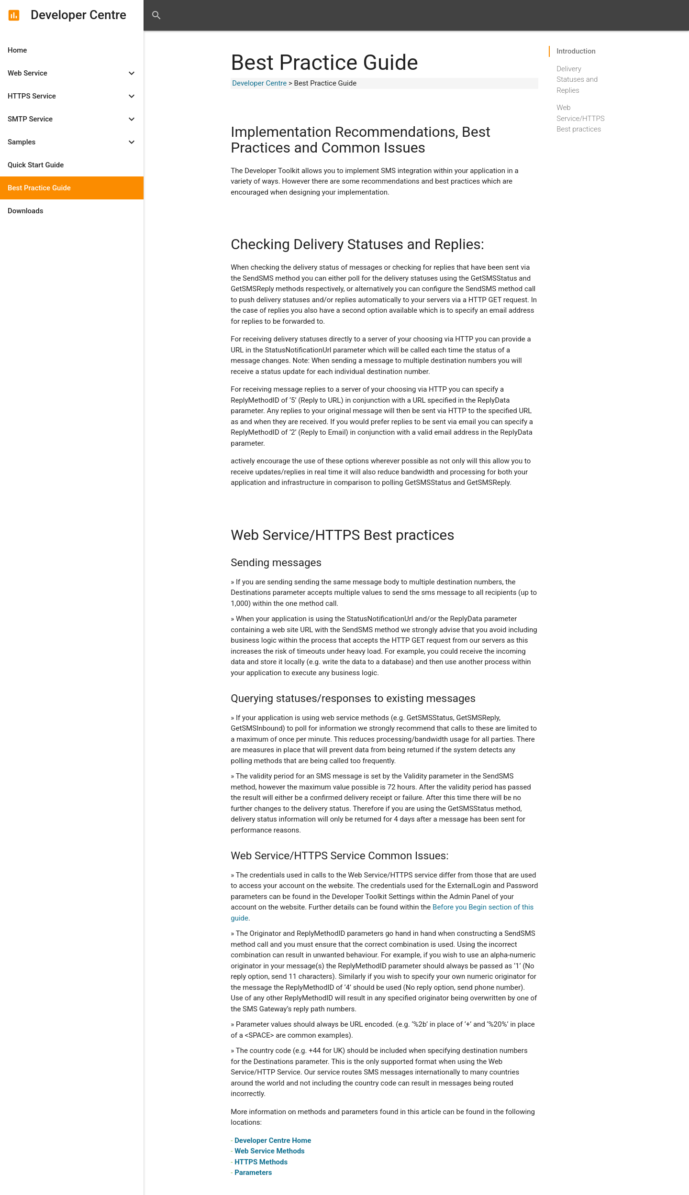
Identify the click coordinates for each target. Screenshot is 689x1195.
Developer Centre (259, 83)
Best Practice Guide (39, 188)
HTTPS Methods (261, 1162)
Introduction (576, 51)
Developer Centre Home (272, 1140)
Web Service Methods (269, 1151)
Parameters (253, 1172)
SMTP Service (73, 119)
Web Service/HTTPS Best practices (580, 108)
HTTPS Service (73, 96)
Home (17, 50)
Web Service (73, 73)
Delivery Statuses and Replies (577, 70)
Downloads (25, 211)
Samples (73, 142)
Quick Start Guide (36, 165)
